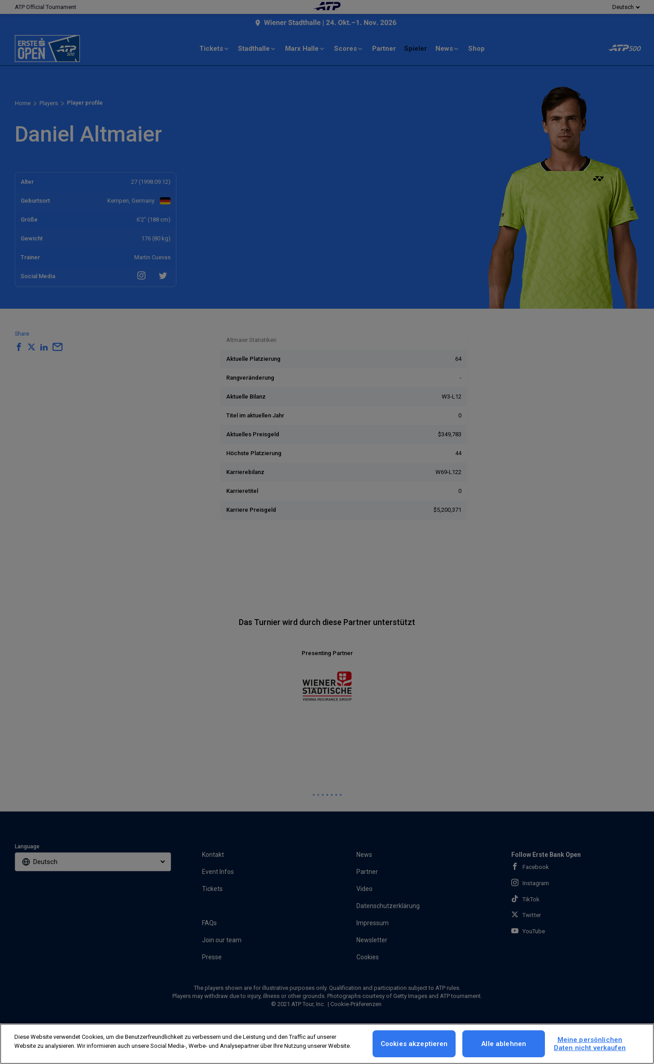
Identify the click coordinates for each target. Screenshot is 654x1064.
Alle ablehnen (503, 1044)
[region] (327, 1044)
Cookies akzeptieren (414, 1044)
